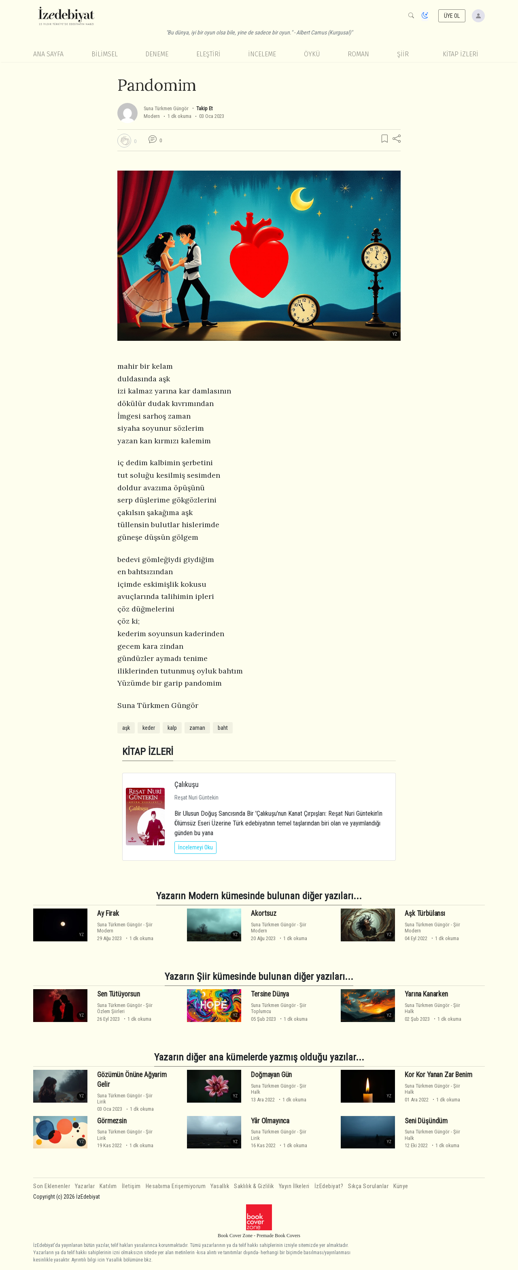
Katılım (108, 1186)
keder (148, 728)
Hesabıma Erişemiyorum (176, 1186)
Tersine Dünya (270, 994)
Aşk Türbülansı (425, 913)
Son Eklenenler (51, 1186)
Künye (400, 1186)
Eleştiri (208, 54)
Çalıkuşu (186, 784)
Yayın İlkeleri (294, 1186)
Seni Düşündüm (426, 1120)
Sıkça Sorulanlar (368, 1186)
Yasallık (219, 1186)
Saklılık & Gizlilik (254, 1186)
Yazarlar (85, 1186)
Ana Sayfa (48, 54)
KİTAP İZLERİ (460, 54)
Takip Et (204, 108)
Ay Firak (108, 913)
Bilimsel (104, 54)
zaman (197, 728)
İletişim (131, 1186)
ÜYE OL (452, 16)
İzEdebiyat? (329, 1186)
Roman (358, 54)
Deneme (156, 54)
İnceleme (262, 54)
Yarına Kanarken (426, 994)
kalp (172, 728)
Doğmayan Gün (271, 1075)
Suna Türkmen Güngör (166, 108)
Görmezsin (111, 1120)
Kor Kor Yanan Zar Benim (438, 1075)
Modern (152, 116)
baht (223, 728)
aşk (126, 728)
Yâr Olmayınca (270, 1120)
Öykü (312, 54)
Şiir (403, 54)
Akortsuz (263, 913)
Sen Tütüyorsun (118, 994)
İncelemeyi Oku (195, 847)
